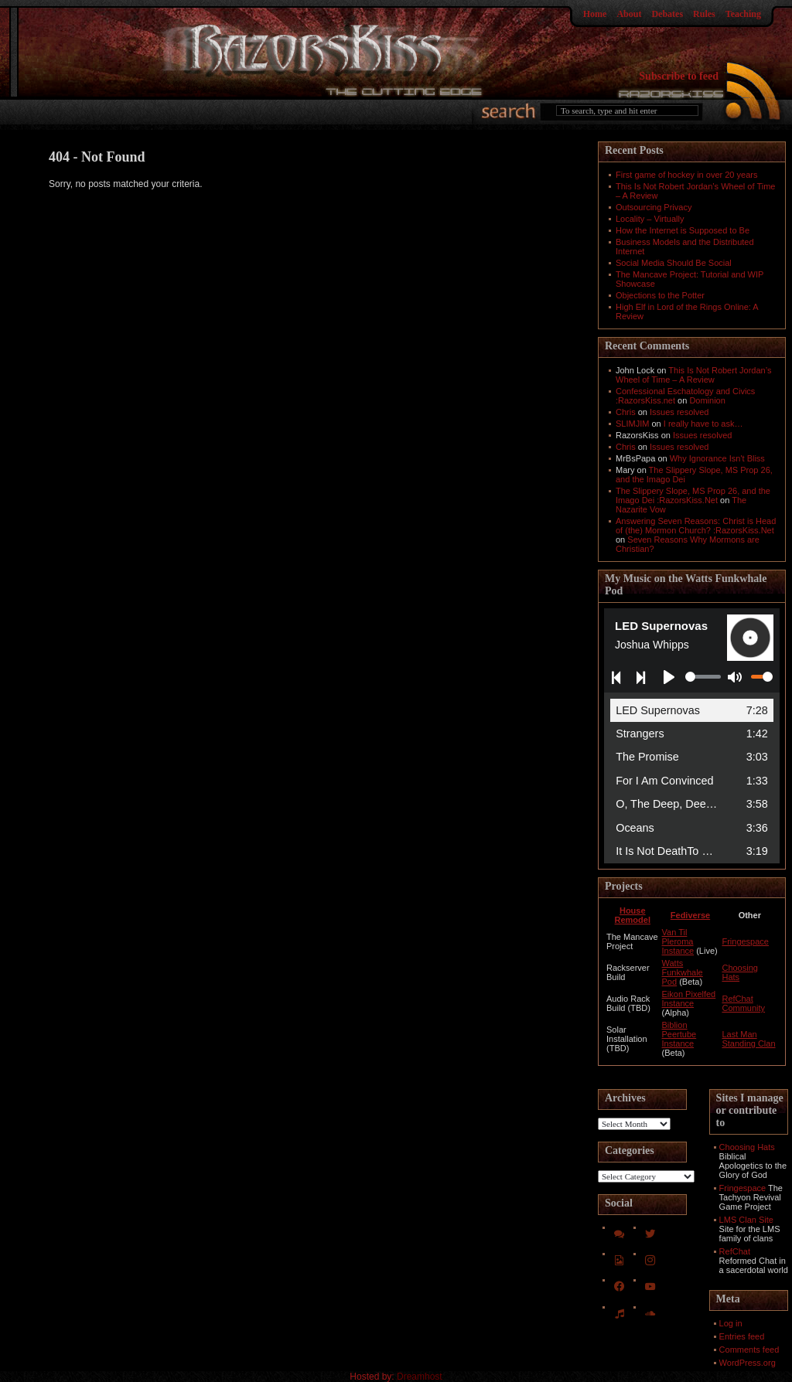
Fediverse (690, 915)
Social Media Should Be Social (674, 262)
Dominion (707, 400)
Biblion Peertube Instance (679, 1034)
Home (595, 14)
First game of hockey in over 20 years (686, 174)
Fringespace (745, 941)
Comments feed (749, 1349)
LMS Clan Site (746, 1219)
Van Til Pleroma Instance (678, 941)
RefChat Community (743, 1003)
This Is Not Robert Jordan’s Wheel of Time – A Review (693, 375)
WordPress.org (747, 1362)
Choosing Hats (747, 1147)
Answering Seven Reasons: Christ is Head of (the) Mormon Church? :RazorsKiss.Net (696, 525)
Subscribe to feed (679, 76)
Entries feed (742, 1336)
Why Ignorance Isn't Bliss (717, 458)
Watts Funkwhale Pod (682, 972)
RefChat (734, 1251)
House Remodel (632, 915)
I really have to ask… (703, 423)
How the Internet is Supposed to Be (682, 230)
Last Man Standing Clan (748, 1039)
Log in (730, 1323)
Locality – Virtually (650, 218)
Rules (704, 14)
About (628, 14)
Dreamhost (419, 1376)
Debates (667, 14)
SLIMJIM (632, 423)
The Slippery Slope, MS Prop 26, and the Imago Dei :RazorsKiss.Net (693, 495)
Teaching (743, 14)
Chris (626, 412)
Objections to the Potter (660, 295)
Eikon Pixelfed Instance (689, 998)
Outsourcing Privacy (653, 207)
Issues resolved (679, 412)
